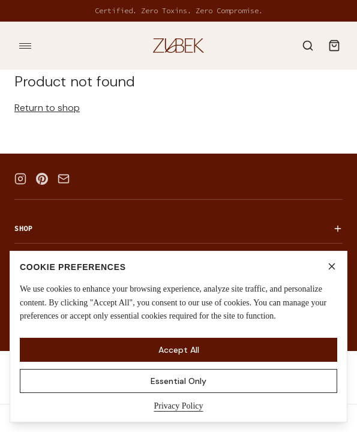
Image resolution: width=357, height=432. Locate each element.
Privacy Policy (178, 405)
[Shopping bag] (334, 45)
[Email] (64, 179)
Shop (178, 228)
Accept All (178, 349)
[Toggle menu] (25, 45)
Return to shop (47, 107)
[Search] (307, 45)
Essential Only (178, 381)
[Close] (331, 266)
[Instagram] (20, 179)
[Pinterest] (42, 179)
